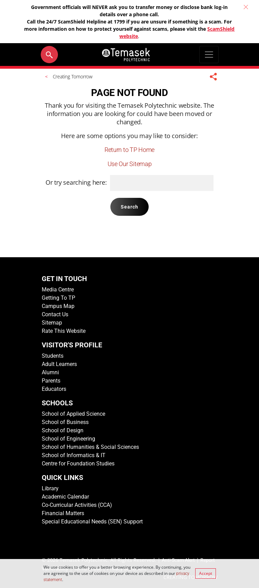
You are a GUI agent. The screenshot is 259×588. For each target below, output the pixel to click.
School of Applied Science (73, 414)
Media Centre (58, 289)
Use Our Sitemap (130, 163)
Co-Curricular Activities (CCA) (77, 505)
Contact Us (55, 314)
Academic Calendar (65, 496)
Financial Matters (63, 513)
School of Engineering (68, 438)
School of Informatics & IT (74, 455)
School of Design (62, 430)
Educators (54, 389)
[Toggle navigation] (209, 54)
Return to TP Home (129, 149)
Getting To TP (58, 298)
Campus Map (58, 306)
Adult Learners (59, 364)
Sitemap (52, 322)
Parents (51, 380)
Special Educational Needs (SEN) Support (92, 521)
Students (52, 356)
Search (130, 207)
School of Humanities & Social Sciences (90, 447)
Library (50, 488)
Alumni (50, 372)
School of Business (65, 422)
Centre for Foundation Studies (78, 463)
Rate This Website (64, 331)
